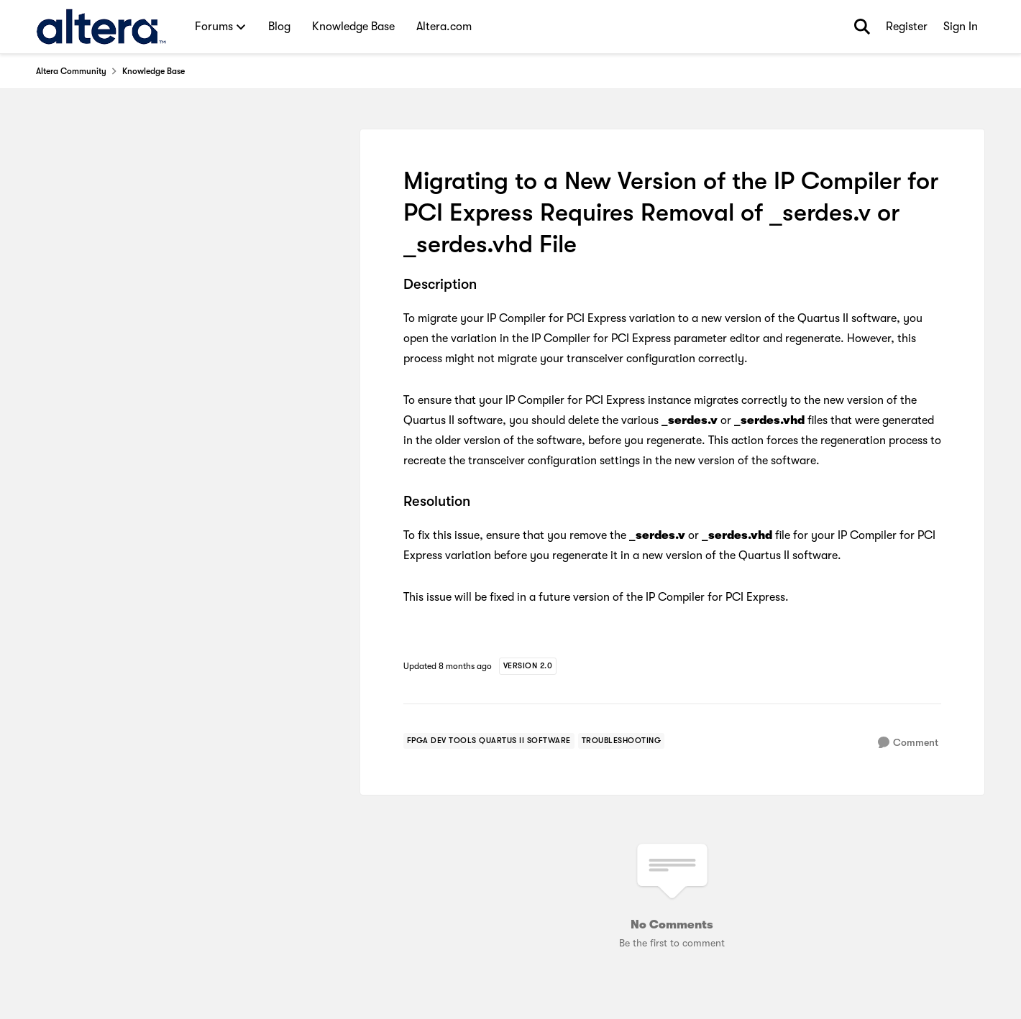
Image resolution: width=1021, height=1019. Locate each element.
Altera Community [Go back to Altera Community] (71, 71)
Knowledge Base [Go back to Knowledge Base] (153, 71)
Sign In (960, 26)
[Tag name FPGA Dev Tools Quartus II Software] (488, 741)
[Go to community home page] (101, 27)
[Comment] (908, 742)
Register (907, 26)
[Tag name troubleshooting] (621, 741)
